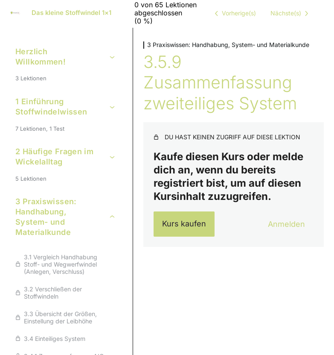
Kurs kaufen (184, 223)
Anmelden (286, 224)
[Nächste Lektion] (291, 13)
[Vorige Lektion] (233, 13)
